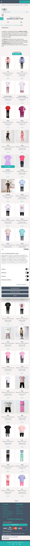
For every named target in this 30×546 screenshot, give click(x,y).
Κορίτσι (2, 25)
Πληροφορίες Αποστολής (8, 511)
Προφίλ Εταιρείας (6, 506)
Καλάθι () (24, 1)
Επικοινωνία (5, 516)
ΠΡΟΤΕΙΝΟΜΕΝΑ (16, 53)
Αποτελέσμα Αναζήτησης (8, 513)
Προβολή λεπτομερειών (21, 284)
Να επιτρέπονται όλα (15, 288)
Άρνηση (15, 295)
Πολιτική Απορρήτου (7, 515)
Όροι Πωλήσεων (6, 510)
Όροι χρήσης (5, 508)
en (28, 1)
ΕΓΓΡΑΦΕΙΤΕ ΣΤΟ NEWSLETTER (15, 519)
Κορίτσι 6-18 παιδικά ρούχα (14, 25)
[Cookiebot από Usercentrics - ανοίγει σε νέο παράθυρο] (24, 249)
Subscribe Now (15, 524)
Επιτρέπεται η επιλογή (15, 291)
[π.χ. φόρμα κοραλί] (14, 12)
